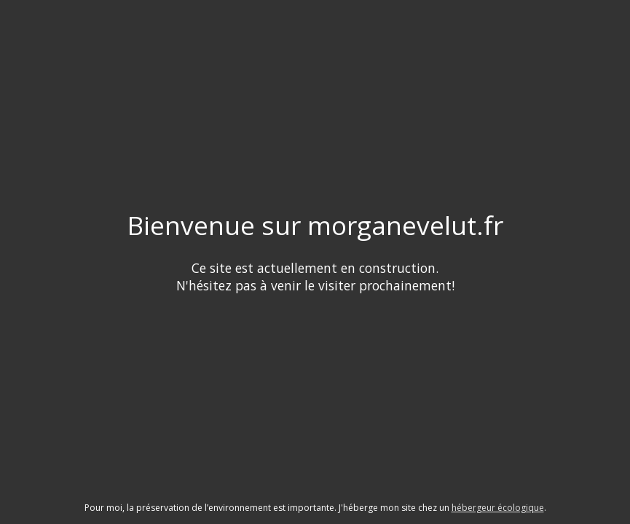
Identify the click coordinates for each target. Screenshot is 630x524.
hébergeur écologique (498, 507)
